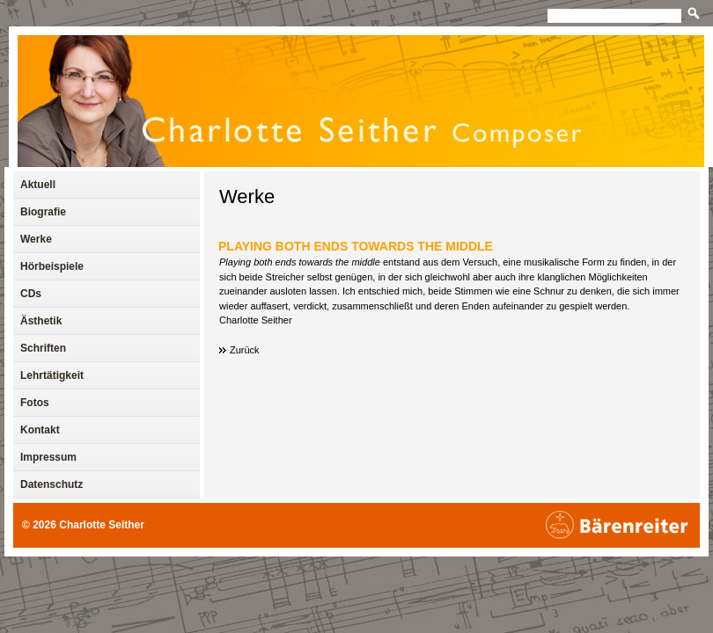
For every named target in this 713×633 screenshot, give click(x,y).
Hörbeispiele (52, 266)
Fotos (34, 403)
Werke (247, 196)
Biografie (43, 212)
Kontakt (40, 430)
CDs (30, 293)
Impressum (48, 457)
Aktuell (37, 184)
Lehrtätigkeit (52, 375)
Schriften (43, 348)
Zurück (245, 350)
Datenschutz (51, 484)
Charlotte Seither (101, 525)
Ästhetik (41, 321)
